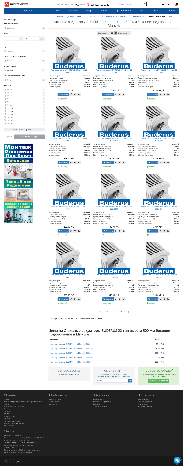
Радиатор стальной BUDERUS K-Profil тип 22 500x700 (114, 71)
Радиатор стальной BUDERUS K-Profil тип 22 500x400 (69, 207)
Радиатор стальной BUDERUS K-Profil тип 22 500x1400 (159, 71)
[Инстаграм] (6, 461)
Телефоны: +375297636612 (13, 435)
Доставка (80, 5)
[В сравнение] (79, 94)
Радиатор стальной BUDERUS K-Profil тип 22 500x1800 (159, 139)
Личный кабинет (144, 399)
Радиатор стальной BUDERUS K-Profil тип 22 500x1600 (114, 139)
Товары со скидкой (100, 406)
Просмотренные (123, 10)
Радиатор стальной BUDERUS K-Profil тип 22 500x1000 (114, 276)
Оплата (68, 5)
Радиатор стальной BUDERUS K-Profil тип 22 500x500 (69, 139)
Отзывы (156, 10)
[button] (175, 4)
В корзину (63, 94)
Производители (98, 399)
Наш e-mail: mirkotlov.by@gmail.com (16, 440)
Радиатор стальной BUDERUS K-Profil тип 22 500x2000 (114, 207)
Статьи (142, 10)
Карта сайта (52, 404)
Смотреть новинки (159, 380)
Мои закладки (143, 404)
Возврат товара (53, 402)
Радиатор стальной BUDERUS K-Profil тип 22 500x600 (69, 71)
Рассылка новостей (145, 406)
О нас (60, 5)
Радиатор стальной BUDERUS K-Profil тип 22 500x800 (159, 276)
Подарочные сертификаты (102, 402)
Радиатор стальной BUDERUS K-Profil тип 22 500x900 (69, 276)
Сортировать (104, 33)
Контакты (171, 10)
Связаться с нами (54, 399)
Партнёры (96, 404)
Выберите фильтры (30, 137)
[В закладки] (75, 94)
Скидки (58, 10)
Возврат (89, 10)
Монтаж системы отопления (14, 406)
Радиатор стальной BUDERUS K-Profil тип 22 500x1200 (159, 207)
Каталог (24, 10)
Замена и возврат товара (12, 421)
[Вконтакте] (19, 461)
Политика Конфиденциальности (15, 423)
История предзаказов (145, 402)
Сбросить (9, 137)
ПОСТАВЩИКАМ (9, 426)
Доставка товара (9, 416)
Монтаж (104, 10)
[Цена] (11, 38)
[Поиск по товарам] (145, 4)
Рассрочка (73, 10)
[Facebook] (12, 461)
